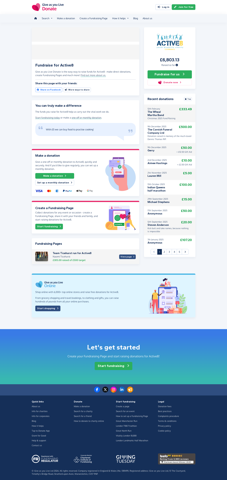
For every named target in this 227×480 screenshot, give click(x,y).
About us (147, 18)
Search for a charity (83, 411)
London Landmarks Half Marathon (132, 440)
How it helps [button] (119, 18)
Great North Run (123, 430)
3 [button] (169, 251)
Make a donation (66, 18)
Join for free (183, 7)
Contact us (37, 445)
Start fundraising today (47, 117)
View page (127, 256)
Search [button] (45, 18)
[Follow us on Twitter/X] (105, 391)
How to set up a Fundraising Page (132, 416)
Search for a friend (83, 416)
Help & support (39, 440)
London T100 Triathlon (126, 425)
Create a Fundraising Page (94, 18)
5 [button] (179, 251)
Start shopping (47, 308)
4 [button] (174, 251)
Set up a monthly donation (54, 182)
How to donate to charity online (89, 421)
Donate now (169, 82)
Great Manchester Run (126, 421)
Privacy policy (164, 425)
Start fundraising (49, 226)
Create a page (122, 406)
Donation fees (164, 406)
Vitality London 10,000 (126, 435)
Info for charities (40, 411)
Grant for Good (39, 435)
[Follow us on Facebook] (97, 391)
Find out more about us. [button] (93, 75)
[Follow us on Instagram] (114, 391)
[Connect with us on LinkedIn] (122, 391)
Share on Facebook (49, 89)
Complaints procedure (168, 416)
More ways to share (77, 89)
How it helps (38, 425)
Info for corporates (40, 416)
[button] (177, 64)
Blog (135, 18)
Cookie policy (164, 430)
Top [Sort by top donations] (188, 99)
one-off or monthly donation (86, 117)
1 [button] (160, 251)
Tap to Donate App (41, 430)
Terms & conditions (167, 421)
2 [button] (164, 251)
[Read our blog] (130, 391)
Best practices (165, 411)
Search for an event (125, 411)
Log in (163, 7)
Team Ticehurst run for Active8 (72, 253)
